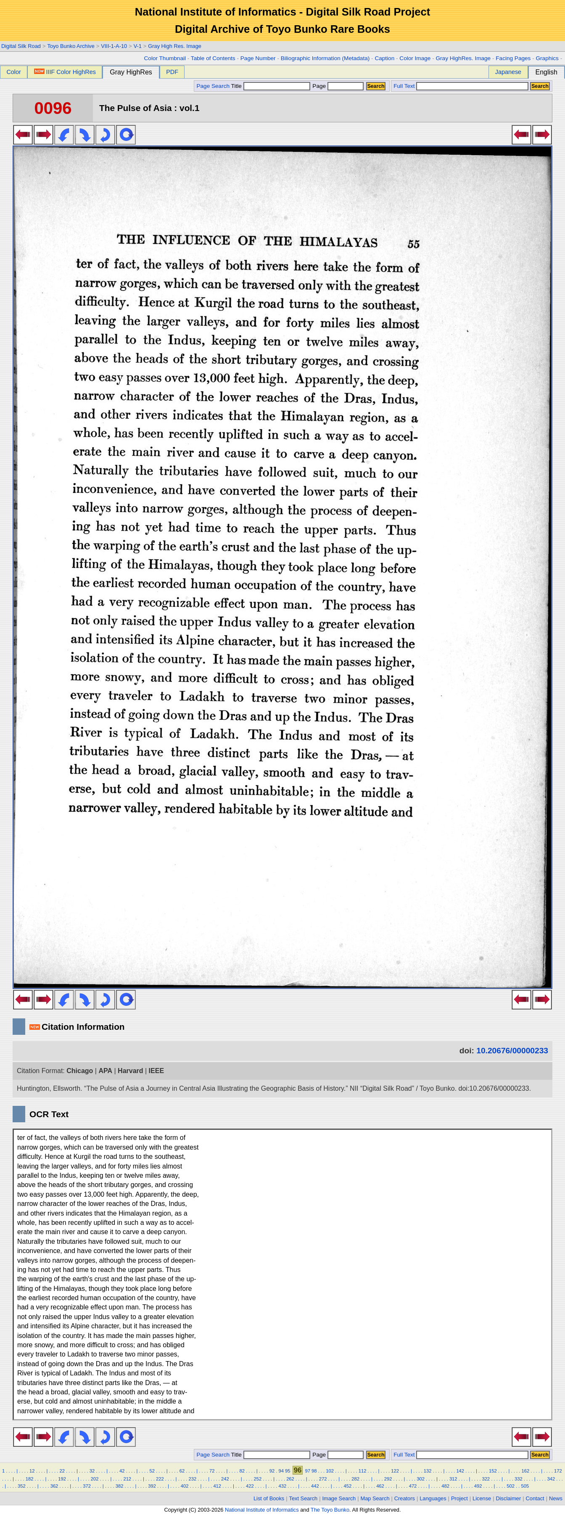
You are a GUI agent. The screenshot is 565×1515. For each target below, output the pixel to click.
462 (380, 1486)
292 (388, 1478)
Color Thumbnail (165, 58)
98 (314, 1470)
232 (193, 1478)
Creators (404, 1498)
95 (287, 1470)
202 (95, 1478)
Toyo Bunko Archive (70, 46)
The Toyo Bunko (330, 1510)
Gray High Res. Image (174, 46)
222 (160, 1478)
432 (282, 1486)
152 (493, 1470)
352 (22, 1486)
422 (250, 1486)
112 (363, 1470)
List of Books (268, 1498)
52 (151, 1470)
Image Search (339, 1498)
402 (185, 1486)
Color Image (414, 58)
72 (211, 1470)
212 (127, 1478)
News (555, 1498)
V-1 (138, 46)
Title (270, 86)
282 (355, 1478)
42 (121, 1470)
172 (558, 1470)
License (482, 1498)
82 (241, 1470)
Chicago (79, 1070)
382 (120, 1486)
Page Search (213, 86)
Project (459, 1498)
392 (152, 1486)
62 (182, 1470)
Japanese (508, 72)
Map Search (375, 1498)
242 (225, 1478)
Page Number (258, 58)
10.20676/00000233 (512, 1050)
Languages (433, 1498)
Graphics (547, 58)
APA (105, 1070)
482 (445, 1486)
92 (272, 1470)
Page (337, 86)
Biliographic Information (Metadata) (325, 58)
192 (62, 1478)
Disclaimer (508, 1498)
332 (519, 1478)
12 (31, 1470)
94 (281, 1470)
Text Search (303, 1498)
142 (460, 1470)
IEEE (156, 1070)
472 (413, 1486)
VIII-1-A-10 (114, 46)
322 (486, 1478)
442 (315, 1486)
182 (30, 1478)
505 (525, 1486)
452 (348, 1486)
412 (217, 1486)
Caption (384, 58)
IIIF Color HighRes (65, 72)
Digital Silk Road (21, 46)
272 (323, 1478)
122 (395, 1470)
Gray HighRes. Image (463, 58)
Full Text (404, 86)
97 (307, 1470)
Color (13, 72)
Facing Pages (513, 58)
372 (87, 1486)
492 (478, 1486)
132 (428, 1470)
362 (54, 1486)
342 (551, 1478)
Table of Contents (213, 58)
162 (525, 1470)
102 (330, 1470)
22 (61, 1470)
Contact (535, 1498)
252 (258, 1478)
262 (290, 1478)
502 (511, 1486)
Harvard (130, 1070)
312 (453, 1478)
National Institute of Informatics (262, 1510)
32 (92, 1470)
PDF (172, 72)
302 (421, 1478)
